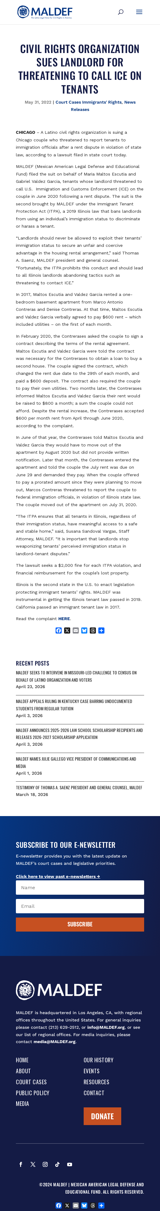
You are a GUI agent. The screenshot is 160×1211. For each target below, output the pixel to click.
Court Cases (31, 1082)
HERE (64, 618)
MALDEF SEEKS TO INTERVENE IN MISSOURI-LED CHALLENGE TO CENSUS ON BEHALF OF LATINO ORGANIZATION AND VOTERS (76, 676)
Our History (99, 1060)
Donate (102, 1115)
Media (22, 1104)
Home (22, 1060)
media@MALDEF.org (54, 1041)
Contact (94, 1093)
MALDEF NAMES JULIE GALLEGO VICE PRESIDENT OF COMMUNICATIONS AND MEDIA (76, 762)
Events (92, 1071)
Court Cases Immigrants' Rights (89, 102)
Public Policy (32, 1093)
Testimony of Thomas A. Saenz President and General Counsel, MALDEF (79, 787)
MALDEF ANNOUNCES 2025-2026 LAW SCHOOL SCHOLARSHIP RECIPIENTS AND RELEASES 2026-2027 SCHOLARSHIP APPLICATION (79, 733)
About (23, 1071)
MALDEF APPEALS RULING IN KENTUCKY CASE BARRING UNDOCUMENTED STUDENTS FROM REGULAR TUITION (74, 705)
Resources (97, 1082)
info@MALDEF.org (106, 1027)
